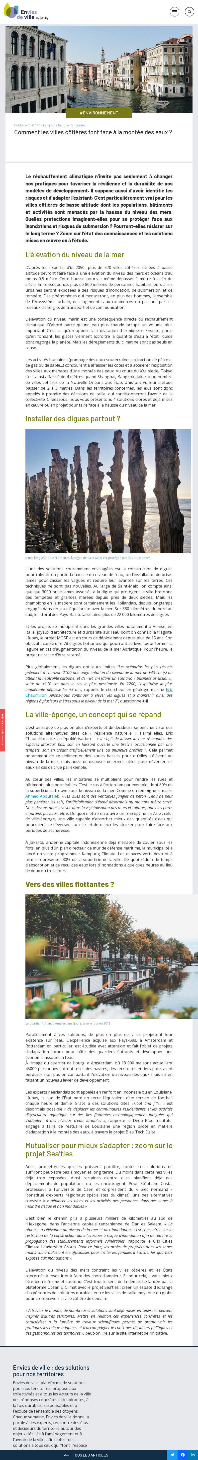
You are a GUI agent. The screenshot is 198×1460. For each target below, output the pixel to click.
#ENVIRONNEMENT (99, 112)
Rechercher (189, 11)
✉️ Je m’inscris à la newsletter (2, 730)
